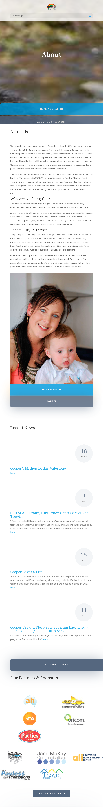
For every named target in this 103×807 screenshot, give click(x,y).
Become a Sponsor (51, 729)
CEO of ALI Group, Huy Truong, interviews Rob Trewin (49, 514)
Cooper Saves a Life (26, 571)
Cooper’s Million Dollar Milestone (38, 468)
